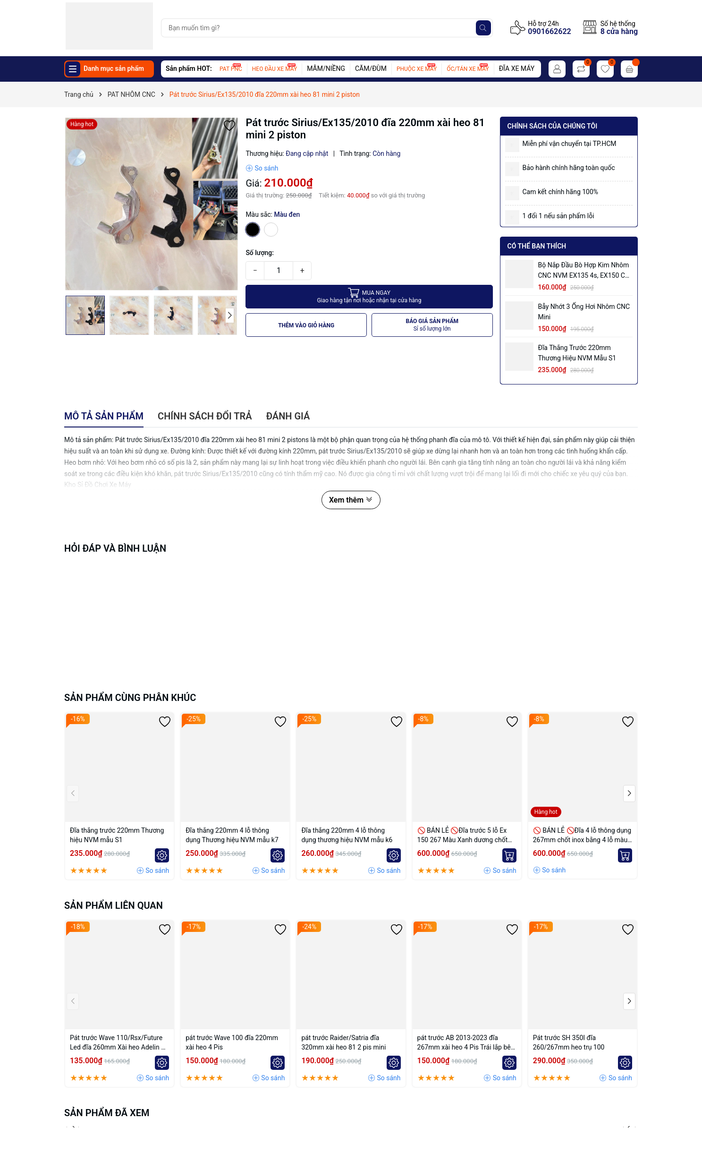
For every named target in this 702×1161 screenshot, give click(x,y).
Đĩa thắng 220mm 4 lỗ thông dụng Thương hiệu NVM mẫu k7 (232, 835)
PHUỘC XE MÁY (417, 69)
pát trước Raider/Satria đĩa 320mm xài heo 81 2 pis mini (343, 1042)
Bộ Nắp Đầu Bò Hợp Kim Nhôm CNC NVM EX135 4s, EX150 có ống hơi (583, 271)
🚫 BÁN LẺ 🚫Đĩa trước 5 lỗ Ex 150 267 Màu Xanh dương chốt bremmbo (462, 836)
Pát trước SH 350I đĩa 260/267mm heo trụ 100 (569, 1042)
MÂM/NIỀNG (326, 68)
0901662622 (549, 31)
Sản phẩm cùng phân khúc (130, 697)
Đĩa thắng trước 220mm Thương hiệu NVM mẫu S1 (577, 353)
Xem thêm (351, 499)
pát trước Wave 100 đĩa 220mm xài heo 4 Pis (232, 1042)
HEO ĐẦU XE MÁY (274, 69)
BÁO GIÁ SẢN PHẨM (432, 325)
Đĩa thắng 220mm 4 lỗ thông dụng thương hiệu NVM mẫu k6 (346, 835)
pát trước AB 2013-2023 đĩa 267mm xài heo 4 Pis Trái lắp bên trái (466, 1043)
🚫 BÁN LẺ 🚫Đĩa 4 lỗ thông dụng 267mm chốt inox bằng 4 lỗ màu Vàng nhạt (582, 836)
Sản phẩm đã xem (107, 1112)
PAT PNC (231, 69)
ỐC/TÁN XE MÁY (468, 69)
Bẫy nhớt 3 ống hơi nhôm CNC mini (584, 312)
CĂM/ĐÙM (371, 68)
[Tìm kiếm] (483, 27)
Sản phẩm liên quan (113, 905)
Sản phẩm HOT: (189, 68)
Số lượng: (259, 252)
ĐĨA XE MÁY (516, 68)
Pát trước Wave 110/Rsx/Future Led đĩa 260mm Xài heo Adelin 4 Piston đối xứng (117, 1043)
